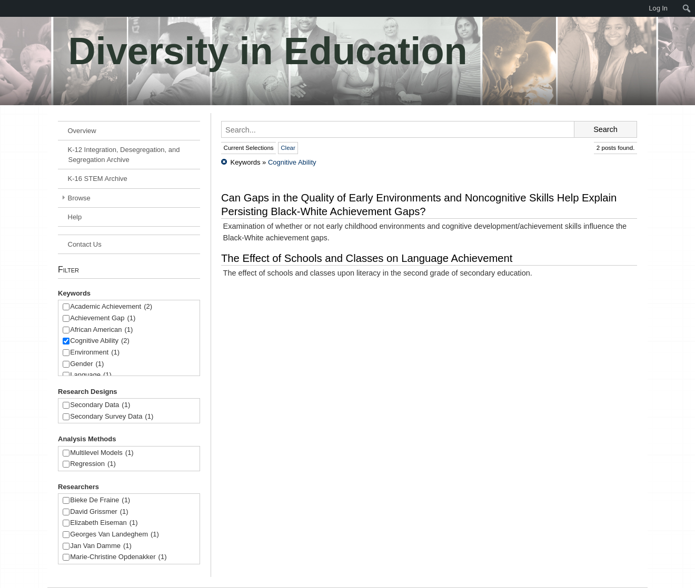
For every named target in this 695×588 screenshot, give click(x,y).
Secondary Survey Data (111, 417)
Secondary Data (100, 405)
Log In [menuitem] (658, 8)
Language (91, 375)
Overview (82, 131)
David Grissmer (99, 512)
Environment (95, 353)
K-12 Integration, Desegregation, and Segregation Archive (124, 155)
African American (101, 330)
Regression (93, 464)
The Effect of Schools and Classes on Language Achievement (366, 258)
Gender (87, 364)
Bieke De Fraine (100, 500)
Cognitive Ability (100, 341)
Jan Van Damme (101, 546)
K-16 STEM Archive (97, 179)
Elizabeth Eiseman (103, 523)
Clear (288, 148)
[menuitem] (5, 8)
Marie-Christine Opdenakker (118, 557)
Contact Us (85, 244)
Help (75, 217)
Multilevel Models (101, 453)
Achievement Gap (102, 318)
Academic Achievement (111, 307)
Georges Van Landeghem (114, 535)
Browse (79, 198)
